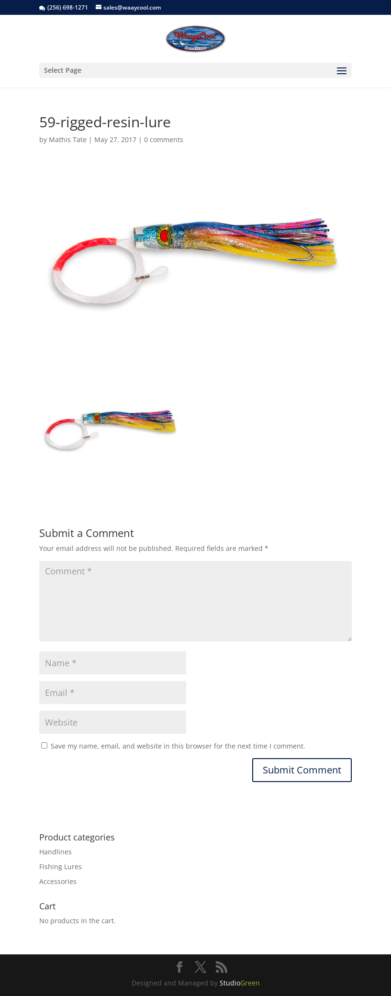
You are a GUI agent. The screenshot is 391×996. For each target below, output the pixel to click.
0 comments (163, 139)
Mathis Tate (68, 139)
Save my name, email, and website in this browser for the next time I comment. (178, 745)
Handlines (55, 851)
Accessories (58, 881)
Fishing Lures (60, 866)
